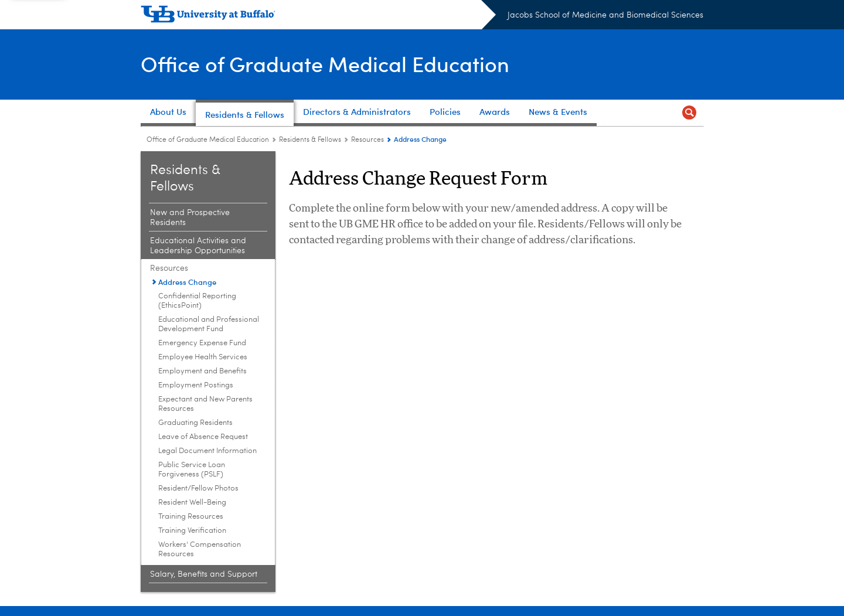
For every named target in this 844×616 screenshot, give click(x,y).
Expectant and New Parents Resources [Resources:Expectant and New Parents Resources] (205, 404)
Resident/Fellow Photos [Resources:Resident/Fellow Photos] (198, 488)
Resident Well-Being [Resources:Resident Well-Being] (192, 502)
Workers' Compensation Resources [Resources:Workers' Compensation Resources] (199, 549)
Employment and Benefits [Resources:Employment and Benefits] (202, 371)
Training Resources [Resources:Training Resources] (190, 516)
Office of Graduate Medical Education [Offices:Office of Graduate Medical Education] (208, 140)
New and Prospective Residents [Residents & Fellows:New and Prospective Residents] (190, 218)
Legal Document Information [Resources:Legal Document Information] (207, 451)
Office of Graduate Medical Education (325, 63)
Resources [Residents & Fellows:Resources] (367, 140)
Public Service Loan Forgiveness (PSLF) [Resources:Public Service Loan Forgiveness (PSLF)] (191, 469)
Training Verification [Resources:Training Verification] (192, 531)
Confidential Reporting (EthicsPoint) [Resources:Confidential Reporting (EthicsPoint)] (197, 300)
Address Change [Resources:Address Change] (187, 282)
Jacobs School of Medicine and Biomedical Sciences (605, 15)
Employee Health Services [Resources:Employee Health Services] (202, 357)
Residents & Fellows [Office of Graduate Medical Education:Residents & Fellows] (310, 140)
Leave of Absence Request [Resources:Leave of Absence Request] (203, 437)
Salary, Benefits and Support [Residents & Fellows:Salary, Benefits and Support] (203, 574)
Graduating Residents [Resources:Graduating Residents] (195, 423)
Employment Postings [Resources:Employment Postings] (195, 385)
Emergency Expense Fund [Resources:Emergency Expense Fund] (202, 343)
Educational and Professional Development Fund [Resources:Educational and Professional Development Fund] (208, 324)
